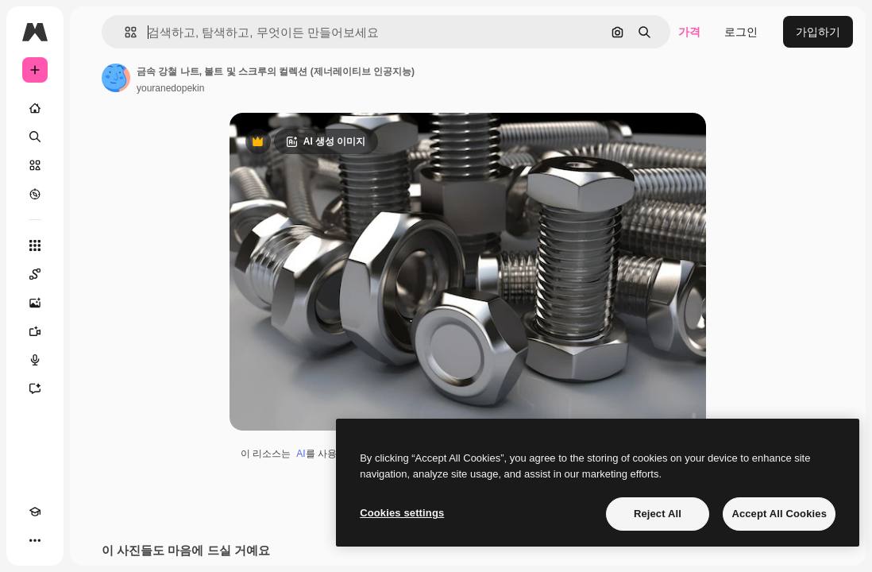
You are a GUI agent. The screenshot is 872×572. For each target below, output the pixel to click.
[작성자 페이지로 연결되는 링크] (116, 78)
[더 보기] (35, 540)
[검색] (35, 136)
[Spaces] (35, 274)
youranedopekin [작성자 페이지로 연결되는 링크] (170, 88)
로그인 (741, 31)
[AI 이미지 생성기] (35, 302)
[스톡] (35, 165)
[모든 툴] (35, 245)
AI (300, 453)
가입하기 (818, 31)
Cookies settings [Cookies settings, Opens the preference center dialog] (402, 513)
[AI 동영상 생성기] (35, 331)
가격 (689, 31)
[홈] (35, 108)
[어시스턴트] (35, 388)
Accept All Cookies (779, 514)
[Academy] (35, 511)
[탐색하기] (35, 194)
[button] (124, 32)
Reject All (657, 514)
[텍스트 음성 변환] (35, 360)
